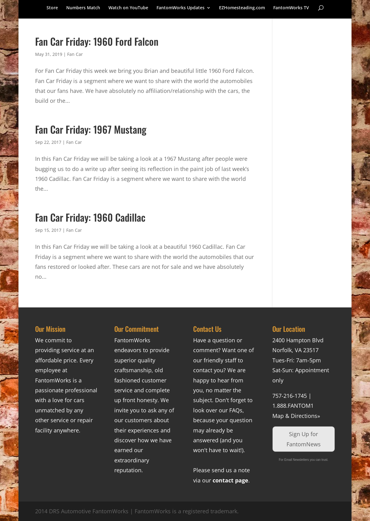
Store (52, 8)
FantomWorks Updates (181, 8)
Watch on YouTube (128, 8)
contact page (230, 480)
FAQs (235, 410)
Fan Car (75, 54)
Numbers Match (83, 8)
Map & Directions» (296, 415)
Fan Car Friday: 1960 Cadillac (90, 217)
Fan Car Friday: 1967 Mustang (90, 129)
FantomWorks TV (291, 8)
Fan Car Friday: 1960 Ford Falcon (96, 41)
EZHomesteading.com (242, 8)
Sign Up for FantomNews (304, 439)
